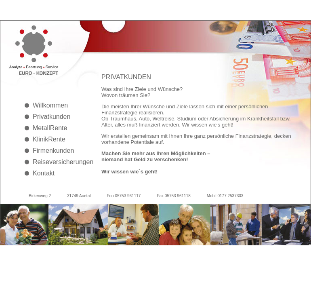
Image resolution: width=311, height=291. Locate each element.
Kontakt (44, 173)
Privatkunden (51, 116)
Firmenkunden (53, 150)
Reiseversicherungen (61, 161)
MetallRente (50, 127)
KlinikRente (49, 139)
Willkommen (50, 105)
